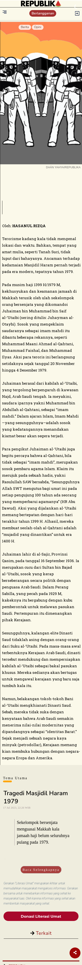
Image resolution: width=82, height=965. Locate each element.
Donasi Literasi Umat (41, 916)
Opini (37, 27)
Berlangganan (42, 13)
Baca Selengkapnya (41, 869)
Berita (25, 27)
